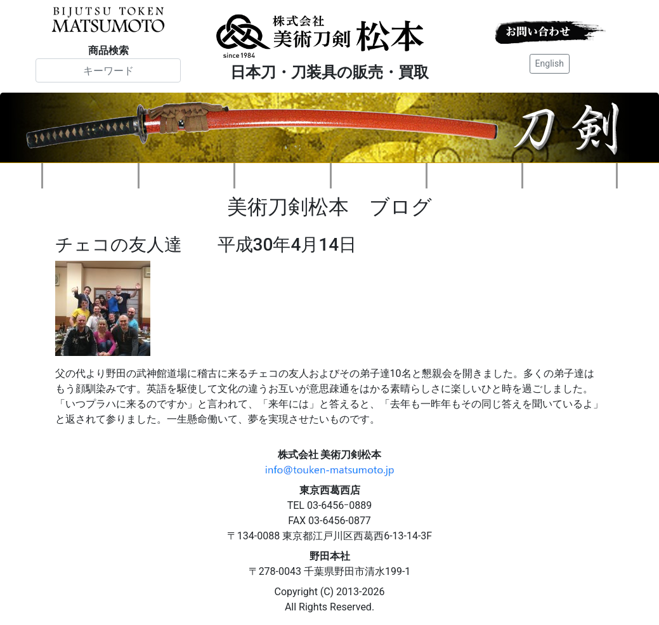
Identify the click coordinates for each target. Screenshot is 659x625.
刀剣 (282, 175)
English (549, 63)
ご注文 (569, 175)
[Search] (108, 70)
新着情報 (186, 175)
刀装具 (378, 175)
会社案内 (90, 175)
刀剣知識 (474, 175)
